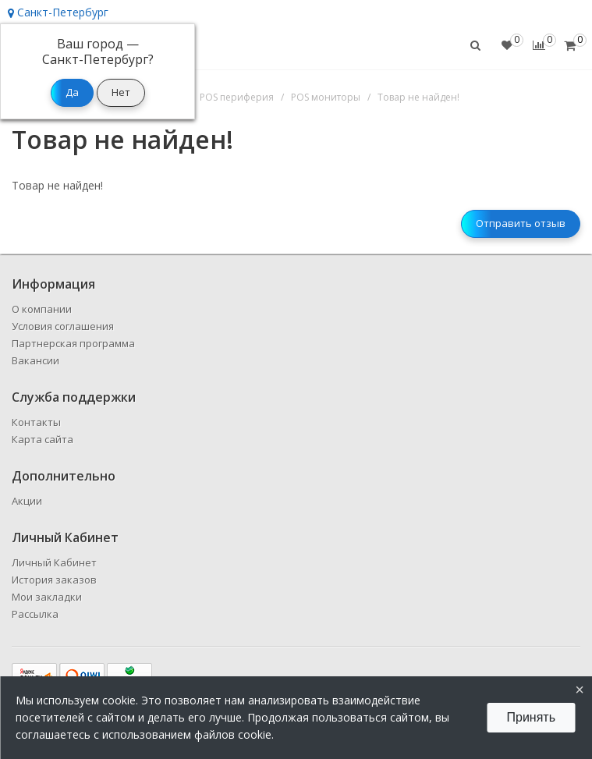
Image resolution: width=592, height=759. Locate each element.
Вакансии (35, 360)
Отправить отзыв (520, 223)
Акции (27, 501)
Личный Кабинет (54, 562)
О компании (42, 309)
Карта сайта (42, 439)
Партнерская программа (73, 343)
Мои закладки (47, 597)
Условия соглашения (63, 326)
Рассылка (35, 614)
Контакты (36, 422)
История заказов (54, 580)
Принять (531, 717)
